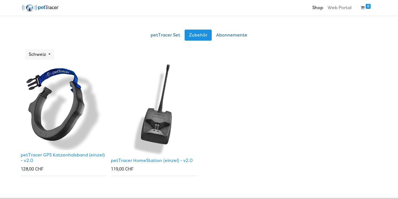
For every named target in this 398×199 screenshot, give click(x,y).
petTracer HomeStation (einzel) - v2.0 (151, 160)
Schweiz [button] (38, 54)
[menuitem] (317, 7)
